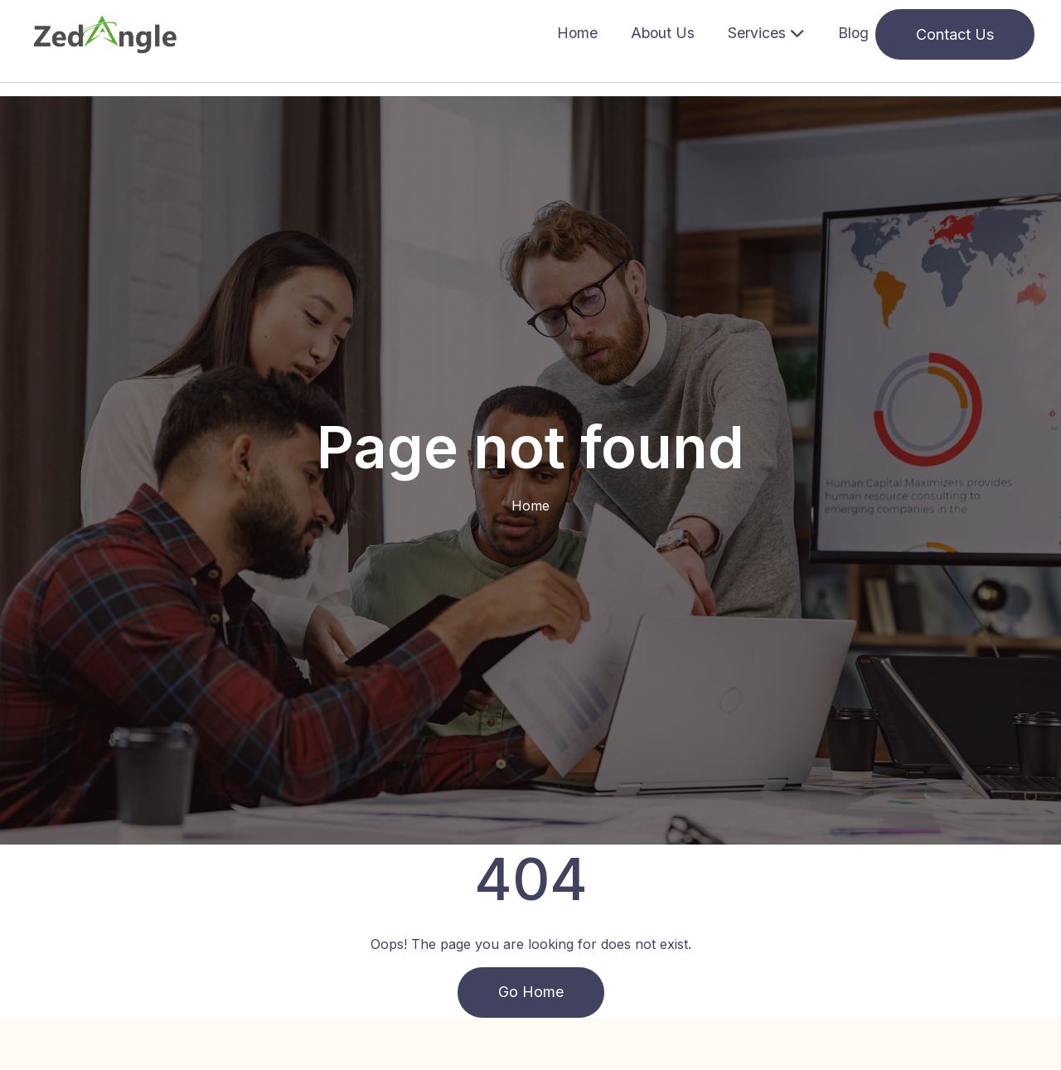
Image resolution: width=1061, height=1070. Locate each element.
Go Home (531, 992)
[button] (766, 34)
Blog (853, 32)
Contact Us (955, 34)
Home (577, 32)
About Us (663, 32)
